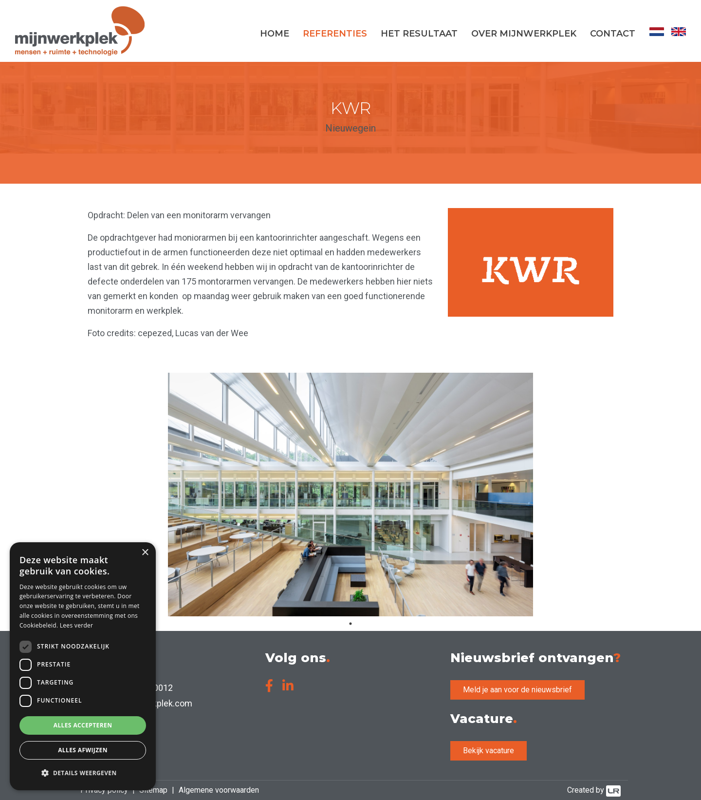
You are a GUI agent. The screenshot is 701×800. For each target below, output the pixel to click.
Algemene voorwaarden (219, 790)
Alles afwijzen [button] (83, 750)
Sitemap (153, 790)
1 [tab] (350, 624)
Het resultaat (419, 33)
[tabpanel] (350, 494)
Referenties (335, 33)
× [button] (144, 552)
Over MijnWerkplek (523, 33)
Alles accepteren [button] (83, 725)
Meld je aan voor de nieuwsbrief (517, 689)
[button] (82, 773)
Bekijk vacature (488, 750)
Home (274, 33)
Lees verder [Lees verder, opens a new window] (76, 625)
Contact (612, 33)
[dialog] (83, 666)
